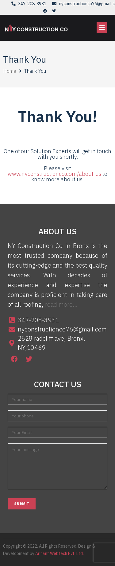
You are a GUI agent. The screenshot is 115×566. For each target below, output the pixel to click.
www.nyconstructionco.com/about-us (55, 173)
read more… (61, 304)
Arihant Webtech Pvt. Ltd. (59, 553)
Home (9, 71)
